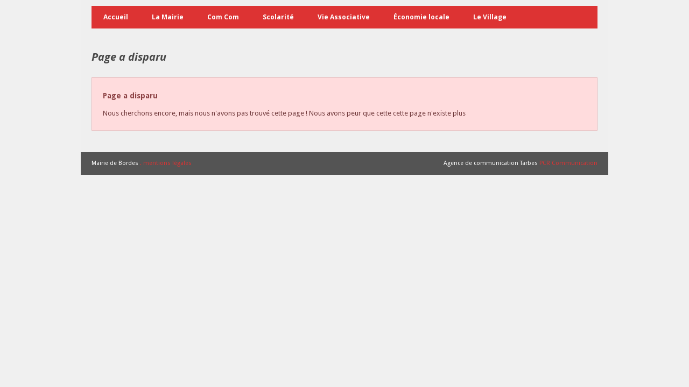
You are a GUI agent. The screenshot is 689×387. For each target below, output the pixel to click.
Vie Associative (344, 17)
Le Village (490, 17)
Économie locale (421, 17)
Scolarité (278, 17)
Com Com (223, 17)
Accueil (115, 17)
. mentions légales (166, 163)
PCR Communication (568, 163)
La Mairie (168, 17)
